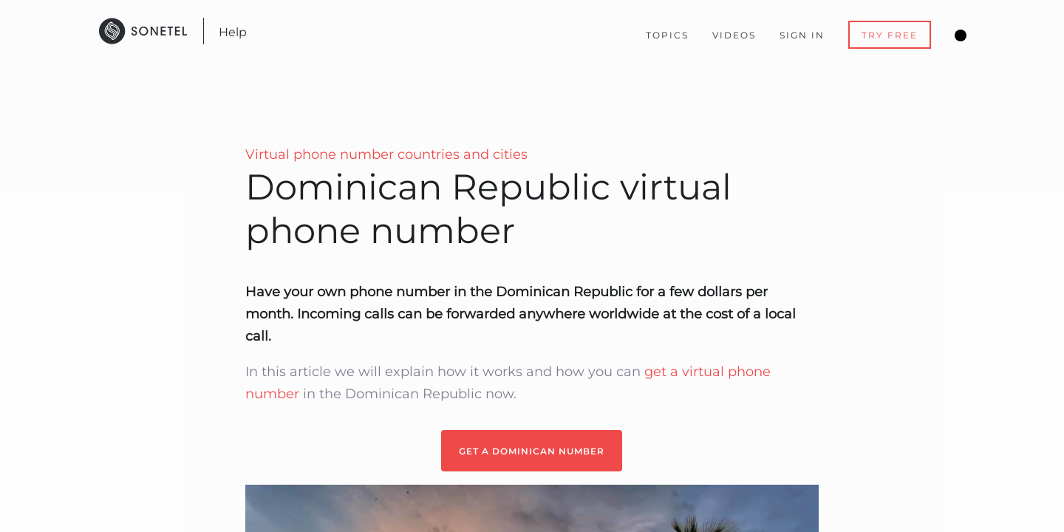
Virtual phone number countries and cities (386, 154)
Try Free (890, 35)
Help (233, 32)
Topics (667, 35)
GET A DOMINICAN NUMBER (531, 451)
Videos (734, 35)
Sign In (802, 35)
